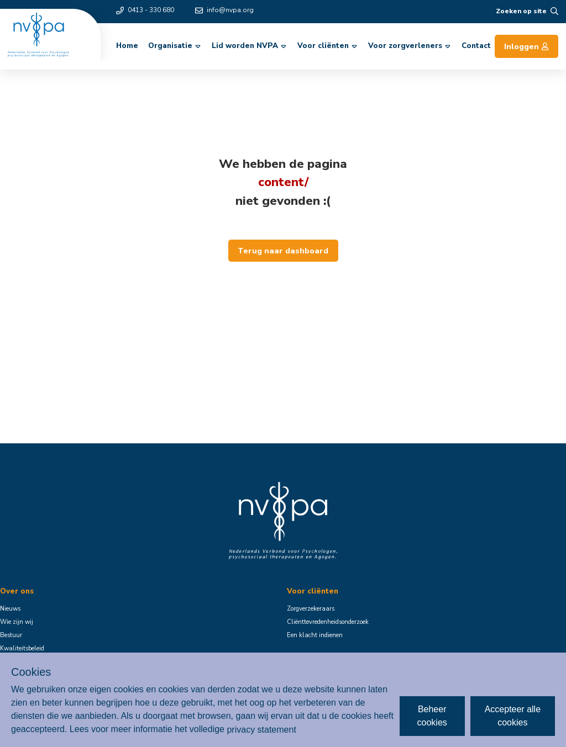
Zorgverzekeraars (310, 609)
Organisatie (175, 46)
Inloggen (526, 46)
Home (127, 46)
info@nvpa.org (224, 10)
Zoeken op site (527, 11)
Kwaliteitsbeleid (22, 648)
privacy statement (261, 729)
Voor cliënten (328, 46)
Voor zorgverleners (410, 46)
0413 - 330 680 (145, 10)
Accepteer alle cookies (513, 715)
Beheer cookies (432, 715)
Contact (476, 46)
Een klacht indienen (315, 635)
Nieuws (10, 609)
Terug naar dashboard (283, 250)
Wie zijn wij (16, 622)
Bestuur (11, 635)
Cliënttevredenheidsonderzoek (328, 622)
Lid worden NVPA (250, 46)
